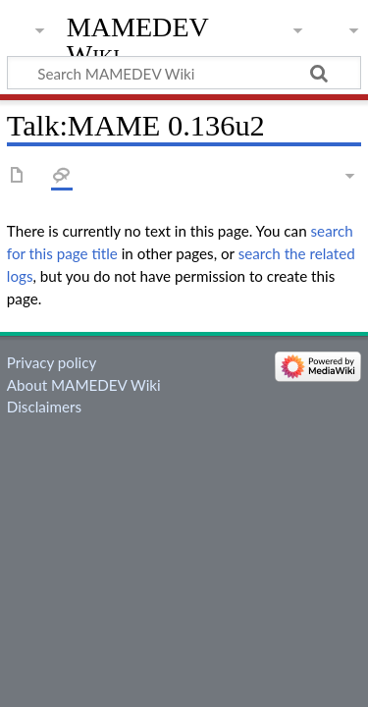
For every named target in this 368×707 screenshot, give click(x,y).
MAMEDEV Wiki (138, 41)
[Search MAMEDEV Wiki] (184, 72)
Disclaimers (44, 406)
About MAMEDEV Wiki (84, 385)
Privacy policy (51, 362)
